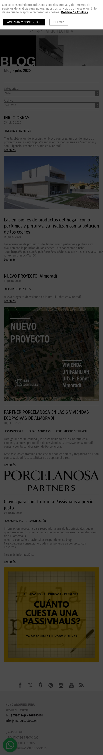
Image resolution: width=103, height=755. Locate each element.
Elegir (59, 22)
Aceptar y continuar (24, 22)
